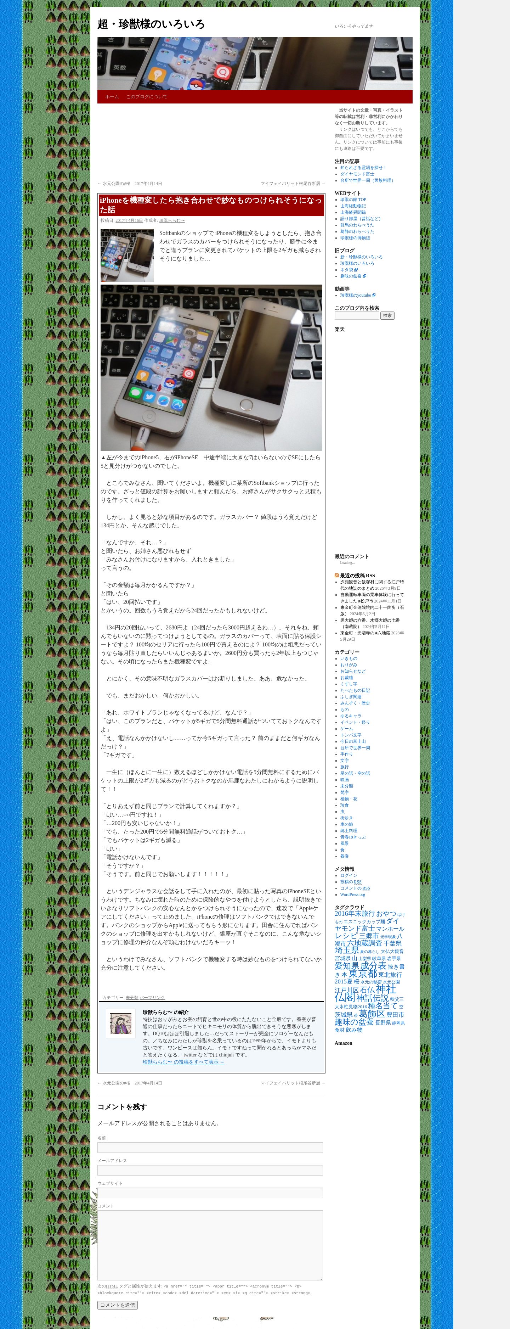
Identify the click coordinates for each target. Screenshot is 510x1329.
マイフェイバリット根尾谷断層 (293, 183)
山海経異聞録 (353, 212)
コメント (105, 1206)
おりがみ (348, 664)
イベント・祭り (355, 722)
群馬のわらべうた (357, 225)
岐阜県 (379, 958)
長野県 (383, 1023)
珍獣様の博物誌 (355, 237)
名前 (101, 1137)
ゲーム (346, 728)
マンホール (390, 929)
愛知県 (347, 965)
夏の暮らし (370, 952)
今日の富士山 (353, 741)
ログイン (348, 875)
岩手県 (394, 958)
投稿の (351, 882)
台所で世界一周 (355, 747)
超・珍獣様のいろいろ (151, 24)
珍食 (344, 805)
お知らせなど (353, 671)
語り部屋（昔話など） (361, 218)
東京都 (362, 973)
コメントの (355, 888)
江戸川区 (347, 990)
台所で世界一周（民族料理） (368, 180)
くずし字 (348, 684)
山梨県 (364, 959)
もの (344, 709)
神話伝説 (372, 998)
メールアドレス (112, 1160)
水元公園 (391, 982)
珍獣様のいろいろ (357, 263)
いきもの (348, 658)
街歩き (346, 817)
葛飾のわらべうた (357, 231)
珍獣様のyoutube (355, 295)
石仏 (367, 990)
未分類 (132, 997)
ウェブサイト (110, 1183)
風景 (344, 843)
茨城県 (344, 1014)
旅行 (344, 766)
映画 (344, 779)
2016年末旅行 (355, 913)
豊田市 (395, 1014)
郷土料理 (348, 830)
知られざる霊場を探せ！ (363, 167)
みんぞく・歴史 (355, 703)
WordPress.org (352, 894)
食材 (340, 1030)
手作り (346, 754)
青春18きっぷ (353, 837)
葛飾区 (372, 1014)
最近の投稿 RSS (357, 575)
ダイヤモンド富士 (357, 174)
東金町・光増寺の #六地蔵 (365, 632)
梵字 (344, 792)
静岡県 (398, 1023)
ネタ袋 (346, 269)
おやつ (386, 913)
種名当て (383, 1006)
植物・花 (348, 798)
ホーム (112, 96)
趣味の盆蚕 (351, 276)
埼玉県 (347, 950)
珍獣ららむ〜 (172, 220)
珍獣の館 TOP (353, 199)
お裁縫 (346, 677)
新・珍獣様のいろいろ (361, 256)
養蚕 (344, 856)
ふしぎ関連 (351, 696)
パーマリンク (152, 997)
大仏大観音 (392, 951)
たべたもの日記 (355, 690)
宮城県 (343, 958)
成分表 (373, 965)
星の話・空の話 (355, 773)
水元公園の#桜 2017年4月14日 (129, 183)
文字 (344, 760)
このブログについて (147, 96)
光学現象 (388, 937)
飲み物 (354, 1030)
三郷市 (369, 936)
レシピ (346, 935)
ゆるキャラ (351, 715)
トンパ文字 (351, 735)
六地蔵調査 (364, 943)
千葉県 (393, 943)
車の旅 (346, 824)
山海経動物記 (353, 205)
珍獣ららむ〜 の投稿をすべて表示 (184, 1062)
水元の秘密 (371, 982)
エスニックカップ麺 (364, 921)
